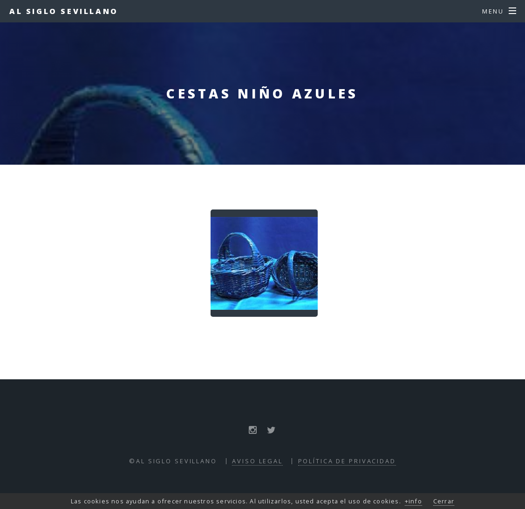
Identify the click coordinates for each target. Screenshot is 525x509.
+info (413, 501)
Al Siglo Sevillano (63, 11)
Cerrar (443, 501)
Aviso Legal (257, 461)
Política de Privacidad (347, 461)
